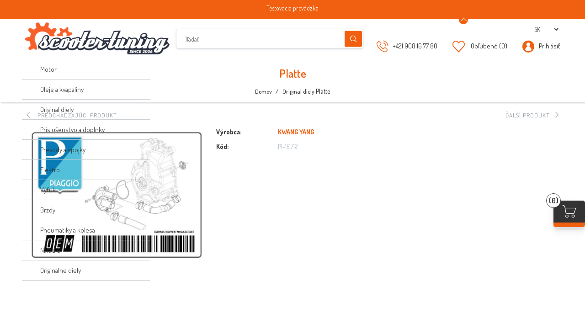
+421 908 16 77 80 (415, 46)
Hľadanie (353, 39)
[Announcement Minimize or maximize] (463, 19)
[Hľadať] (269, 39)
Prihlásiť (549, 46)
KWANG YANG (296, 132)
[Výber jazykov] (546, 29)
